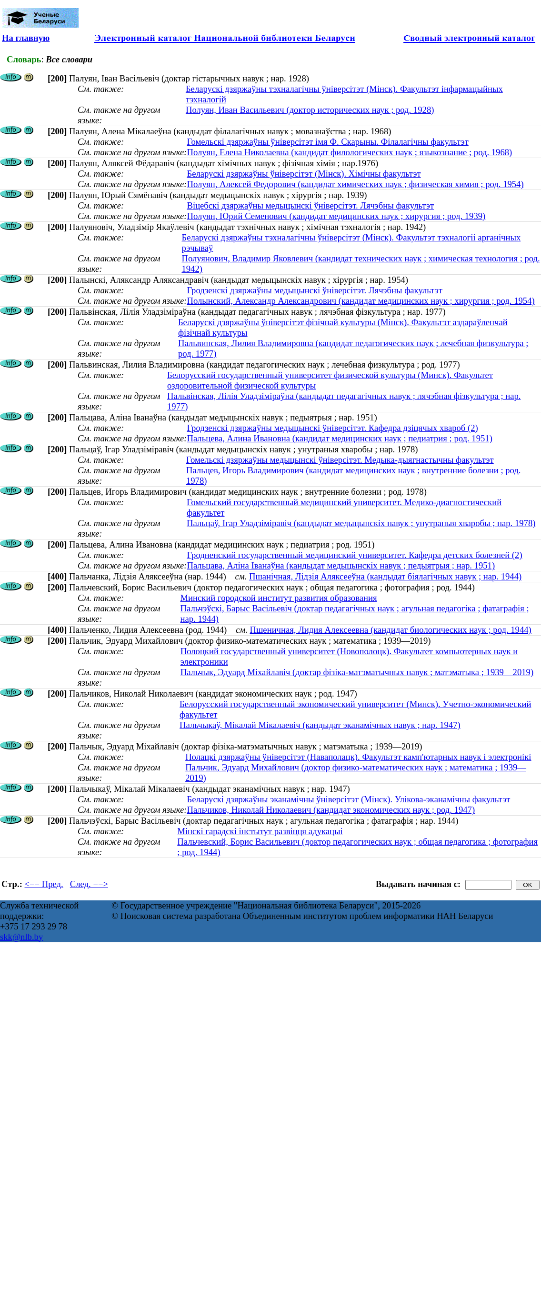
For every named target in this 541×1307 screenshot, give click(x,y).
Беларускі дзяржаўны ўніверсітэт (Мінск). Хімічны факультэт (304, 174)
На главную (26, 38)
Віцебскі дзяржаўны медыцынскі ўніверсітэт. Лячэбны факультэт (310, 205)
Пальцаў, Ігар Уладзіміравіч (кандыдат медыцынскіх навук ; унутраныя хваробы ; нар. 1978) (361, 523)
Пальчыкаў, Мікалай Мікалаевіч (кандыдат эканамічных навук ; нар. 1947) (320, 725)
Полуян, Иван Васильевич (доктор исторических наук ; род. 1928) (310, 110)
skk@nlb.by (21, 937)
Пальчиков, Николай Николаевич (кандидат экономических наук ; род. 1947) (331, 810)
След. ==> (89, 884)
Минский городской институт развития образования (278, 598)
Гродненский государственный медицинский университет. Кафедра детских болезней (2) (354, 555)
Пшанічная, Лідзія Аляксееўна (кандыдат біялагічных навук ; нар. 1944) (385, 576)
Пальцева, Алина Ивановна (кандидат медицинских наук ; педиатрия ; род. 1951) (339, 438)
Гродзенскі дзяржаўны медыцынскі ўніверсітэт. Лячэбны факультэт (314, 290)
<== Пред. (44, 884)
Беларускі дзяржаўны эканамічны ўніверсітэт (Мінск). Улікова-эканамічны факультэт (348, 799)
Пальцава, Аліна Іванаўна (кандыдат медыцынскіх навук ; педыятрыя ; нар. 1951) (341, 565)
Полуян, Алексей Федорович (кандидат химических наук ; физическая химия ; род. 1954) (355, 184)
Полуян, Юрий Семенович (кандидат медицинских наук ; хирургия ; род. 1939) (336, 216)
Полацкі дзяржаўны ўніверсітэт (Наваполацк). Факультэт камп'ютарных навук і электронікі (358, 757)
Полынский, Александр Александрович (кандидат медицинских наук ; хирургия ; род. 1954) (360, 301)
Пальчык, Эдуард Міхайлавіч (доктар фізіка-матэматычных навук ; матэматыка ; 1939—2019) (356, 672)
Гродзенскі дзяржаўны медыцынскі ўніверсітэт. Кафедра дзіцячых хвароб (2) (332, 428)
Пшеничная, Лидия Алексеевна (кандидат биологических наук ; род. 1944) (390, 630)
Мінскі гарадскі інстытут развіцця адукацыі (259, 831)
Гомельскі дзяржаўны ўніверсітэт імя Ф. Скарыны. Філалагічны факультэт (327, 142)
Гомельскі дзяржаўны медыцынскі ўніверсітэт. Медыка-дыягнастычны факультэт (340, 460)
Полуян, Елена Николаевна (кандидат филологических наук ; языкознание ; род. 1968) (349, 152)
